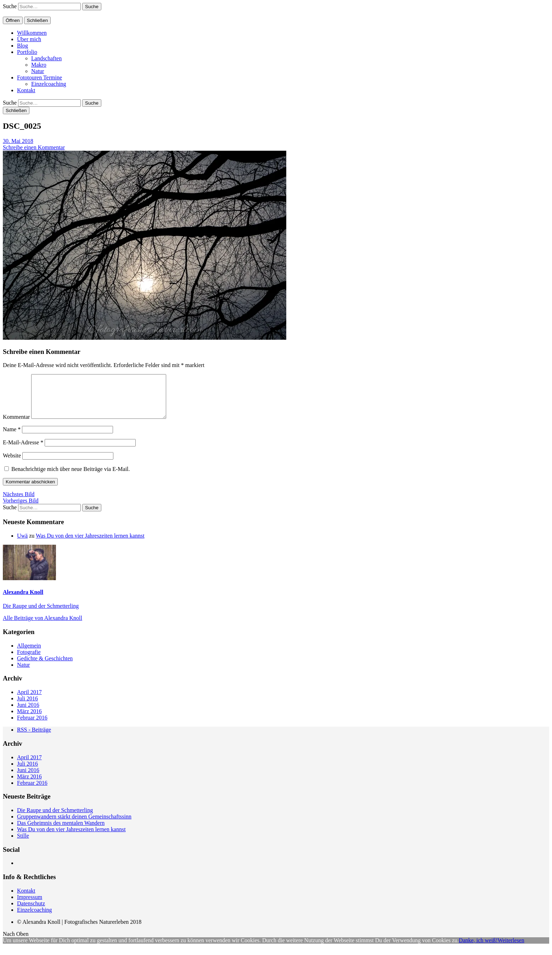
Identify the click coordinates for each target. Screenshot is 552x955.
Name (12, 438)
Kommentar (16, 425)
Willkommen (32, 33)
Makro (38, 65)
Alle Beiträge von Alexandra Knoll (42, 626)
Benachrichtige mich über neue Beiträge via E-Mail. (70, 477)
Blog (22, 46)
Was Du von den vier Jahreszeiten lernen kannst (90, 544)
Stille (23, 844)
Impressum (29, 906)
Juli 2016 (27, 707)
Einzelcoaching (48, 84)
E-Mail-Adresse (23, 451)
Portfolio (27, 52)
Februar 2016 (32, 726)
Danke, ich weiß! (478, 949)
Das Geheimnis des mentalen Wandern (61, 831)
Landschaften (46, 58)
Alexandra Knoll (23, 601)
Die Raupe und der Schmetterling (41, 614)
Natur (37, 71)
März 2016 (29, 720)
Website (12, 464)
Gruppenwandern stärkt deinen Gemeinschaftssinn (74, 825)
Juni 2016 (28, 713)
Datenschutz (31, 912)
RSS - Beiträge (34, 738)
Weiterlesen (511, 949)
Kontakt (26, 90)
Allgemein (29, 654)
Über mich (29, 39)
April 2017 (29, 701)
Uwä (22, 544)
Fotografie (29, 660)
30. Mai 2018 (18, 141)
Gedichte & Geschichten (45, 667)
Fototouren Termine (39, 77)
